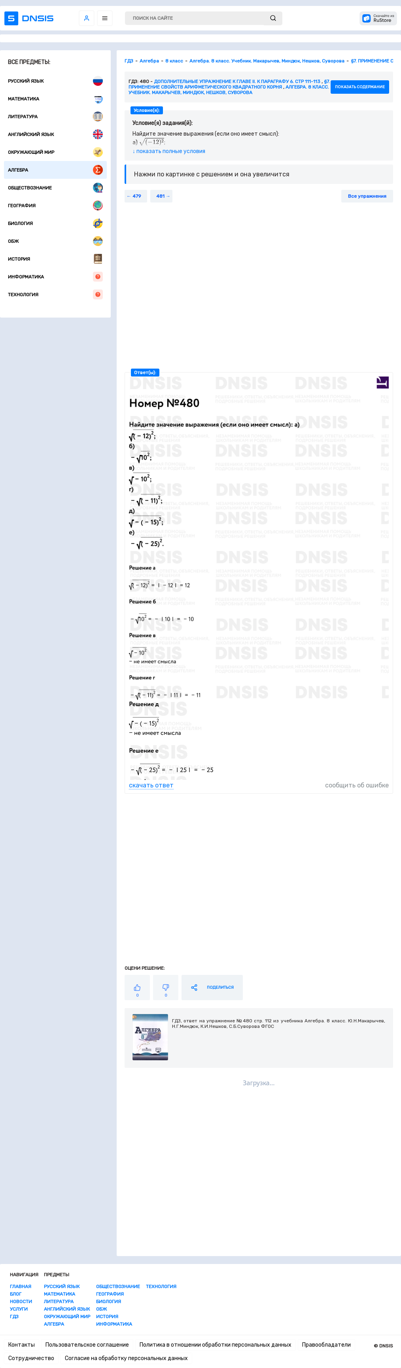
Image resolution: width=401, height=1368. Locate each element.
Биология (55, 223)
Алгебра (55, 170)
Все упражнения (367, 196)
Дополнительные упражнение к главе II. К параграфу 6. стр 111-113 (237, 81)
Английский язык (55, 134)
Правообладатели (326, 1345)
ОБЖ (55, 241)
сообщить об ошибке (357, 785)
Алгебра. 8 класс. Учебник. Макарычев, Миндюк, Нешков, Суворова (229, 89)
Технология (55, 294)
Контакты (21, 1345)
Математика (55, 99)
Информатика (55, 277)
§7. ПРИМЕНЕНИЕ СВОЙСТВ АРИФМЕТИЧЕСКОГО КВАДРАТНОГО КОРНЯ (229, 84)
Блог (15, 1294)
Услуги (19, 1309)
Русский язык (55, 81)
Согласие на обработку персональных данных (126, 1358)
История (55, 259)
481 (160, 196)
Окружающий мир (55, 152)
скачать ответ (151, 785)
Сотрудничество (31, 1358)
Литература (55, 116)
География (55, 205)
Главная (20, 1286)
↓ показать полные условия (168, 151)
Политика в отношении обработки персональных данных (215, 1345)
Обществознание (55, 188)
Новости (21, 1301)
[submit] (273, 18)
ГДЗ (14, 1316)
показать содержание (360, 87)
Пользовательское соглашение (87, 1345)
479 (136, 196)
